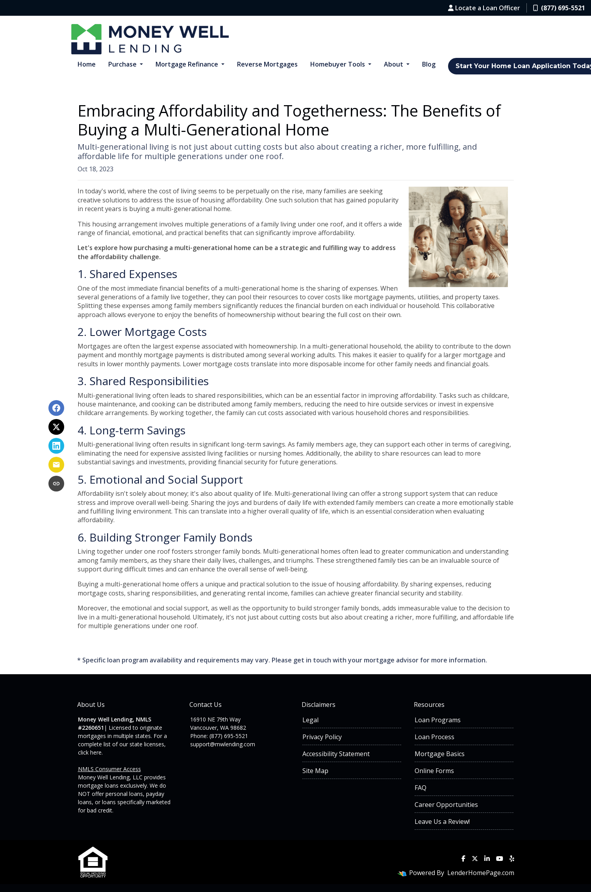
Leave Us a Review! (442, 821)
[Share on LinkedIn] (56, 446)
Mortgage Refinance (188, 64)
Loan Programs (438, 720)
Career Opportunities (446, 804)
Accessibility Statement (336, 753)
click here (90, 752)
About (394, 64)
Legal (310, 720)
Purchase (123, 64)
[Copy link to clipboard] (56, 484)
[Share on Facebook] (56, 408)
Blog (428, 64)
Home (87, 64)
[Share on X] (56, 427)
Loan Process (434, 737)
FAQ (420, 787)
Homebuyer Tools (338, 64)
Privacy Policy (322, 737)
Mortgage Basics (440, 753)
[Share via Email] (56, 465)
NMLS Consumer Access (109, 769)
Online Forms (434, 770)
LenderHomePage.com (480, 872)
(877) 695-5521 (559, 8)
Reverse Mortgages (267, 64)
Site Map (315, 770)
